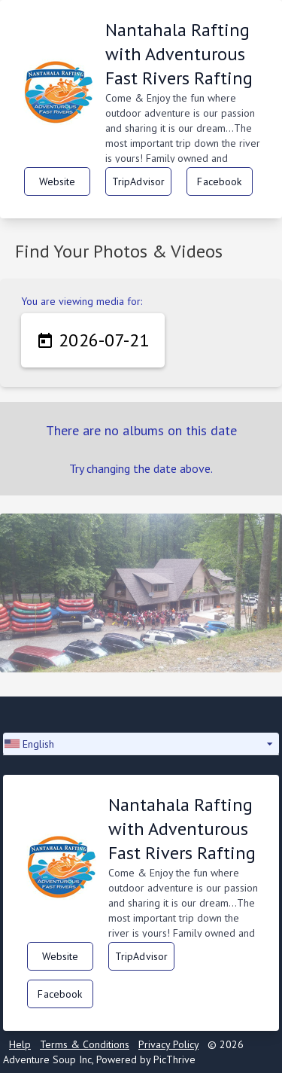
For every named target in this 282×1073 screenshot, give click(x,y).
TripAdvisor (138, 181)
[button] (141, 744)
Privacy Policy (168, 1044)
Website (57, 181)
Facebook (219, 181)
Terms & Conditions (84, 1044)
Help (20, 1044)
